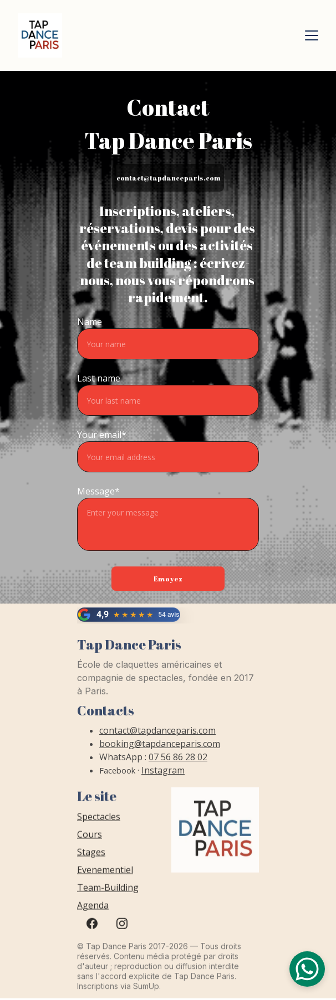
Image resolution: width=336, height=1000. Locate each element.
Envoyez (168, 578)
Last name (98, 378)
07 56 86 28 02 (178, 761)
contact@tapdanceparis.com (168, 177)
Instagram (163, 775)
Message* (98, 491)
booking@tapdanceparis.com (159, 748)
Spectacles (98, 823)
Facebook (117, 774)
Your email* (101, 435)
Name (89, 322)
